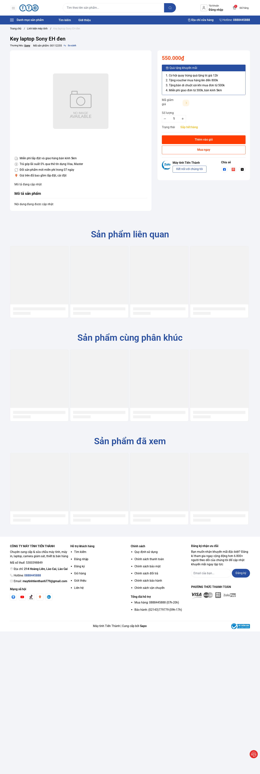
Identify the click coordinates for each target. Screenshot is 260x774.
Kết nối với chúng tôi (189, 169)
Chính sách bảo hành (148, 580)
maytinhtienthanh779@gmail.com (45, 581)
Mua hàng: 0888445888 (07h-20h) (156, 602)
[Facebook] (13, 597)
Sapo (143, 626)
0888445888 (32, 575)
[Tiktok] (31, 597)
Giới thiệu (80, 580)
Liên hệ (79, 588)
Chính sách (138, 546)
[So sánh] (69, 45)
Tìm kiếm (80, 552)
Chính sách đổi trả (146, 573)
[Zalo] (49, 597)
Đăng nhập (81, 559)
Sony (27, 45)
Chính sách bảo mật (147, 566)
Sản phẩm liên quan (130, 234)
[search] (170, 7)
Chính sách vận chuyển (149, 588)
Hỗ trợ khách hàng (82, 546)
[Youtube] (22, 597)
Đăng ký (79, 566)
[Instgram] (40, 597)
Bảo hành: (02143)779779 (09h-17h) (158, 609)
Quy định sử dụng (146, 552)
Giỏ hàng (80, 573)
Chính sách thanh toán (149, 559)
